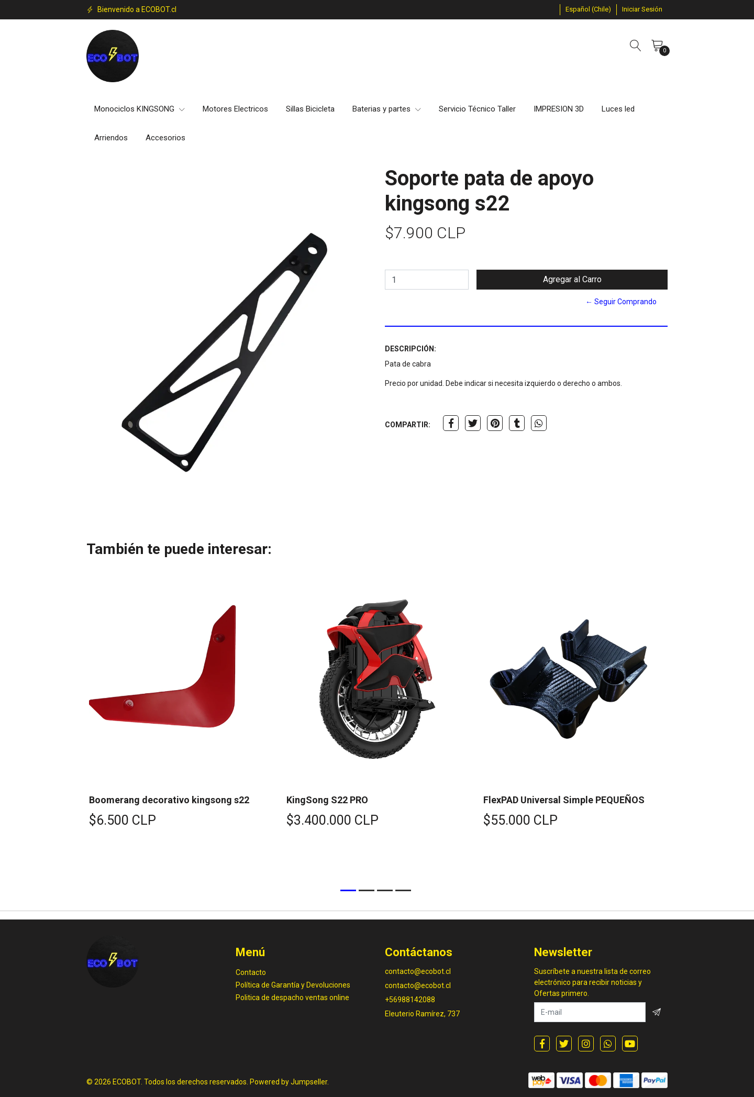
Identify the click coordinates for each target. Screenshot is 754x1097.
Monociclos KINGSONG (139, 109)
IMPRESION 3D (559, 109)
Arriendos (111, 137)
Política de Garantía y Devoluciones (293, 985)
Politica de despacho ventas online (292, 997)
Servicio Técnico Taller (477, 109)
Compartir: (407, 424)
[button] (588, 9)
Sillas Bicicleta (310, 109)
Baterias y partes (386, 109)
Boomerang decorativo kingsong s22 (169, 799)
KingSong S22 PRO (327, 799)
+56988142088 (410, 999)
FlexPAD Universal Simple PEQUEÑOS (564, 799)
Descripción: (410, 349)
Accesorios (165, 137)
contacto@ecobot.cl (418, 971)
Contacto (251, 972)
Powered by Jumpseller (288, 1082)
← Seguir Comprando (621, 301)
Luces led (618, 109)
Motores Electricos (235, 109)
